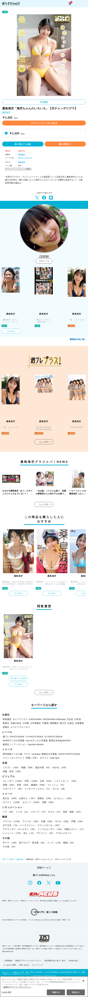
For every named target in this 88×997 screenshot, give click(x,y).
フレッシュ (56, 785)
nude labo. (55, 758)
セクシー (31, 802)
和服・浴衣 (12, 771)
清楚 (48, 802)
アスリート (45, 833)
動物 (69, 842)
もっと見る (44, 442)
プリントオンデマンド (14, 758)
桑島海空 (6, 112)
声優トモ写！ (32, 758)
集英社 (6, 723)
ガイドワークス (20, 719)
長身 (23, 785)
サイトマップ (37, 965)
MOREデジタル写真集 (14, 740)
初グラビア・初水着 (32, 842)
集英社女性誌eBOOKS (60, 740)
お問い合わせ (24, 965)
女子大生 (11, 825)
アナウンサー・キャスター (19, 829)
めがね (60, 767)
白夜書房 (79, 723)
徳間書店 (54, 723)
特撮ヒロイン (75, 829)
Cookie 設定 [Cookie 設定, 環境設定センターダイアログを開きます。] (6, 992)
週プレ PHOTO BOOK (14, 736)
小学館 (25, 723)
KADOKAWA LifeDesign (54, 719)
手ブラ (10, 842)
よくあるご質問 (10, 965)
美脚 (9, 785)
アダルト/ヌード (63, 833)
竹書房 (45, 723)
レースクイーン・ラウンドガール (40, 825)
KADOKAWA (35, 719)
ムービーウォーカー (20, 727)
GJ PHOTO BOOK (53, 736)
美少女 (10, 798)
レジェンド (12, 833)
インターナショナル (37, 788)
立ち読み (44, 102)
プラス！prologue (32, 754)
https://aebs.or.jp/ (7, 951)
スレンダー (13, 781)
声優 (77, 821)
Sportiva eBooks (36, 744)
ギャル (59, 788)
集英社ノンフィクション (15, 744)
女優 (47, 821)
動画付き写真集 (49, 754)
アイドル (31, 821)
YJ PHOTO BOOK (34, 736)
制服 (27, 767)
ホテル (55, 812)
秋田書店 (21, 154)
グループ (39, 812)
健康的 (28, 169)
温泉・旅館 (72, 812)
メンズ (54, 842)
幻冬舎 (78, 719)
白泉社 (70, 723)
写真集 (11, 859)
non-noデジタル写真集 (37, 740)
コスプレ (11, 767)
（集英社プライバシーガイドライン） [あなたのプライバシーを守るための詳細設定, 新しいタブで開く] (17, 987)
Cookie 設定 (73, 961)
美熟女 (44, 798)
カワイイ (9, 169)
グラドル (12, 821)
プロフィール (44, 261)
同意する (55, 992)
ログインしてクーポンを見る (44, 123)
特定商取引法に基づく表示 (55, 961)
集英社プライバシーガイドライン (28, 961)
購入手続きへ (65, 144)
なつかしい (63, 798)
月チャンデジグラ (25, 158)
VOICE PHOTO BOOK (69, 754)
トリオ (23, 812)
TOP (4, 859)
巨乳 (32, 781)
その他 (10, 846)
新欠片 (63, 723)
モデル (62, 821)
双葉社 (6, 727)
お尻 (46, 781)
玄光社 (70, 719)
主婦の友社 (15, 723)
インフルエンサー (50, 829)
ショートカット (19, 169)
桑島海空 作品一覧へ (78, 339)
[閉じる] (83, 981)
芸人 (29, 833)
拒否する (75, 992)
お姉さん (27, 798)
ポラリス (44, 758)
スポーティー (13, 788)
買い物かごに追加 (23, 144)
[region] (44, 986)
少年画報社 (35, 723)
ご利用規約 (8, 961)
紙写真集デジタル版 (12, 754)
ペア (8, 812)
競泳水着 (43, 767)
